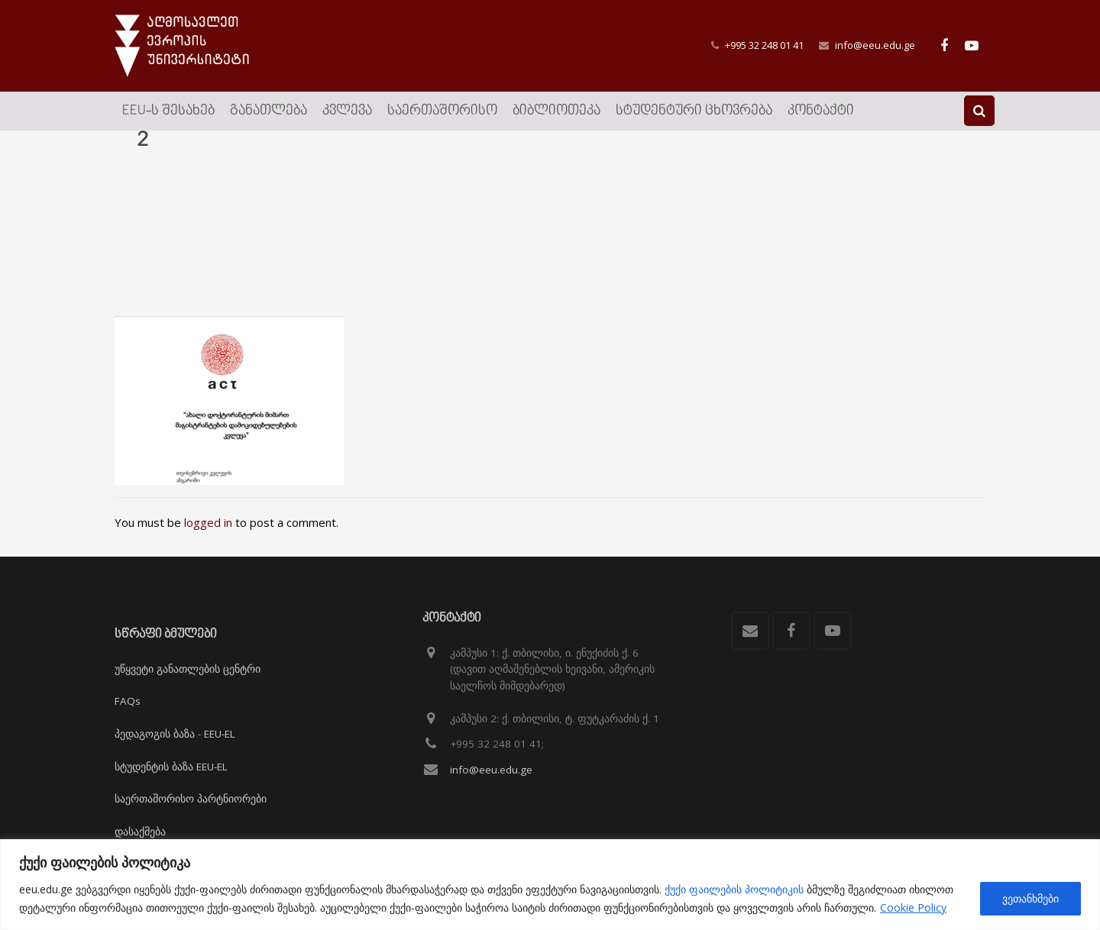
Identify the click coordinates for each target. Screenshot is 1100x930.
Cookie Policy (913, 907)
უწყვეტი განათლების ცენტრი (187, 669)
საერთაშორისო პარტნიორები (191, 799)
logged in (208, 539)
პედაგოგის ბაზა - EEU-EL (175, 734)
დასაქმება (140, 831)
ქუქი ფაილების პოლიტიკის (734, 889)
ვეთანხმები (1030, 898)
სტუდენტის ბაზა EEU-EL (171, 766)
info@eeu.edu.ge (875, 45)
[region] (550, 884)
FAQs (128, 702)
